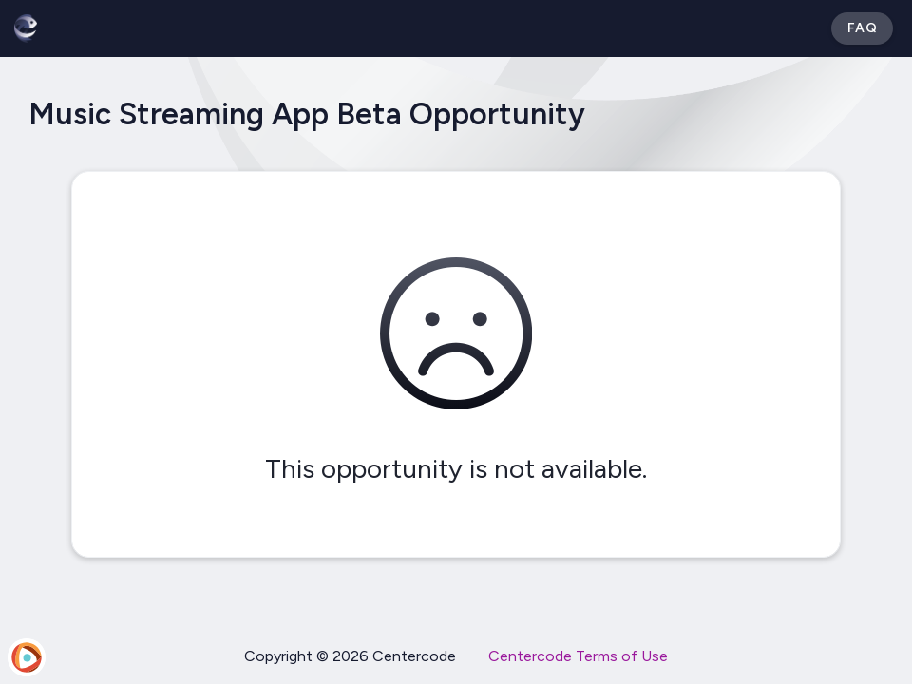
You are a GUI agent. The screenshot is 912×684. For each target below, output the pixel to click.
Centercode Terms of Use (578, 656)
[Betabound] (25, 28)
